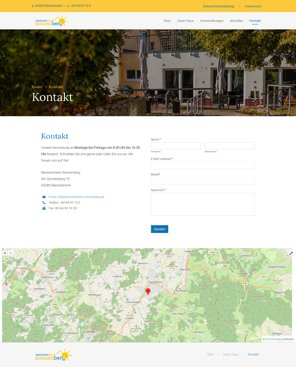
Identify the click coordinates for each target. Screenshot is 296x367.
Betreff (155, 174)
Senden (159, 229)
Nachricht (158, 190)
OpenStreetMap (273, 339)
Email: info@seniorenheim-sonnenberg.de (76, 197)
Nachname (211, 151)
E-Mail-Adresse (162, 159)
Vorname (156, 151)
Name (156, 139)
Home (37, 86)
